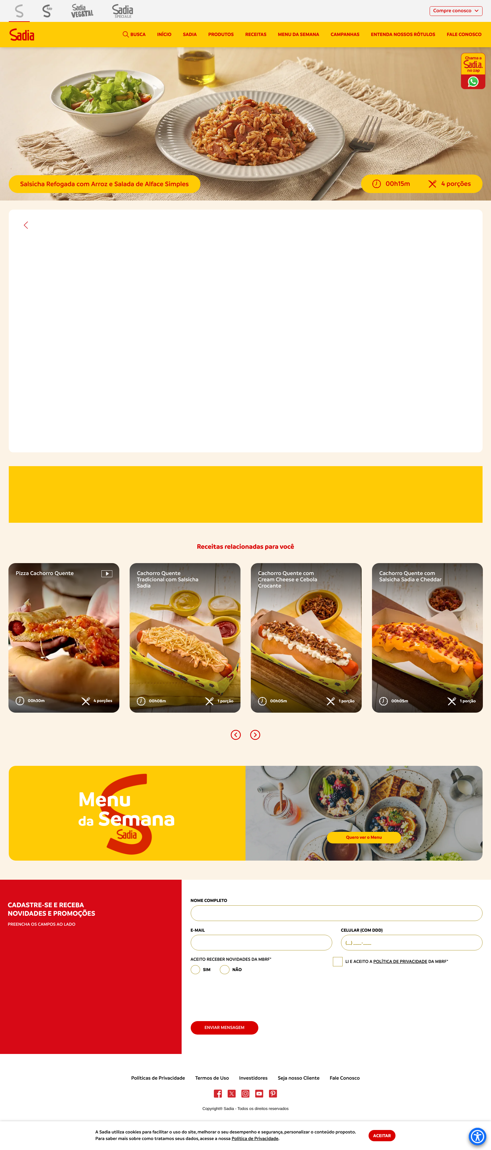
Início (164, 34)
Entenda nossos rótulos (403, 34)
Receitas (255, 34)
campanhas (345, 34)
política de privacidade (400, 961)
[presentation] (238, 995)
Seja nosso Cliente (298, 1078)
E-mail (198, 930)
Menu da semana (298, 34)
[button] (236, 735)
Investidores (253, 1078)
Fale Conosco (345, 1078)
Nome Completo (209, 900)
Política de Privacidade (255, 1138)
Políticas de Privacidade (158, 1078)
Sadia (190, 34)
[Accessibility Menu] (477, 1136)
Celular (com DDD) (362, 930)
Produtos (221, 34)
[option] (63, 638)
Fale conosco (464, 34)
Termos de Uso (212, 1078)
